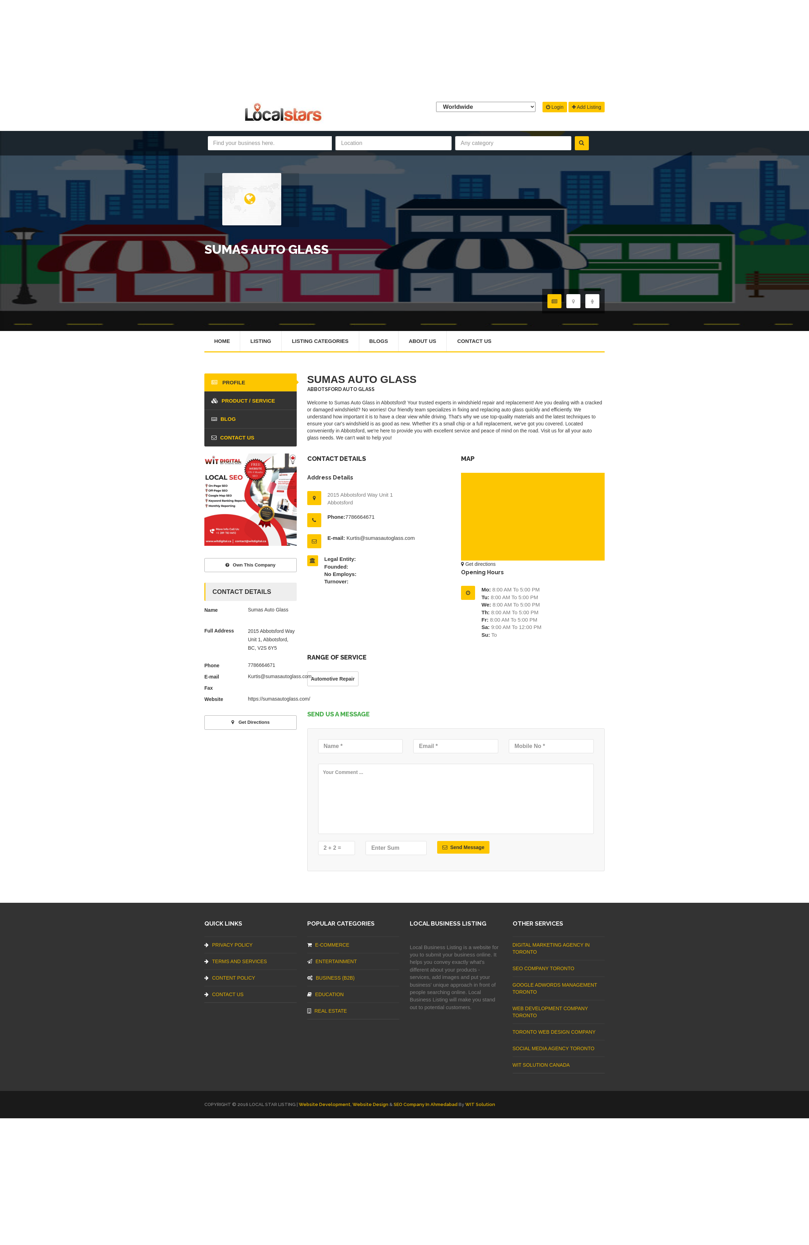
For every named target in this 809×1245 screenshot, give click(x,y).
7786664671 (359, 517)
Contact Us (474, 341)
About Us (422, 341)
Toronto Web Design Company (554, 1032)
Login (555, 107)
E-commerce (328, 945)
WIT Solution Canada (541, 1065)
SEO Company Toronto (543, 968)
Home (222, 341)
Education (325, 994)
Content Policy (229, 978)
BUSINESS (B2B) (331, 978)
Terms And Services (235, 961)
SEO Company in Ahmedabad (426, 1104)
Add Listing (586, 107)
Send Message (463, 847)
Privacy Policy (228, 945)
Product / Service (243, 401)
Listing (260, 341)
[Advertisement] (404, 49)
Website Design (370, 1104)
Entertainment (332, 961)
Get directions (478, 564)
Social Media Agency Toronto (553, 1048)
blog (223, 419)
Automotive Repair (333, 679)
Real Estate (327, 1011)
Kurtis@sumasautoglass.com (381, 538)
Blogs (378, 341)
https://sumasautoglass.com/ (279, 699)
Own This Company (250, 565)
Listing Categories (320, 341)
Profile (228, 382)
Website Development (324, 1104)
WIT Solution (480, 1104)
